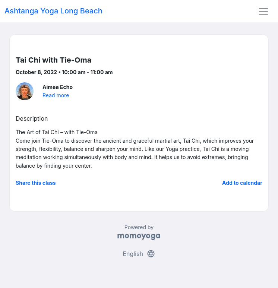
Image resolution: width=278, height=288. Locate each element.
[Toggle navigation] (263, 11)
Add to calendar (242, 183)
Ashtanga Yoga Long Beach (53, 10)
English (139, 253)
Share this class (36, 183)
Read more (55, 95)
